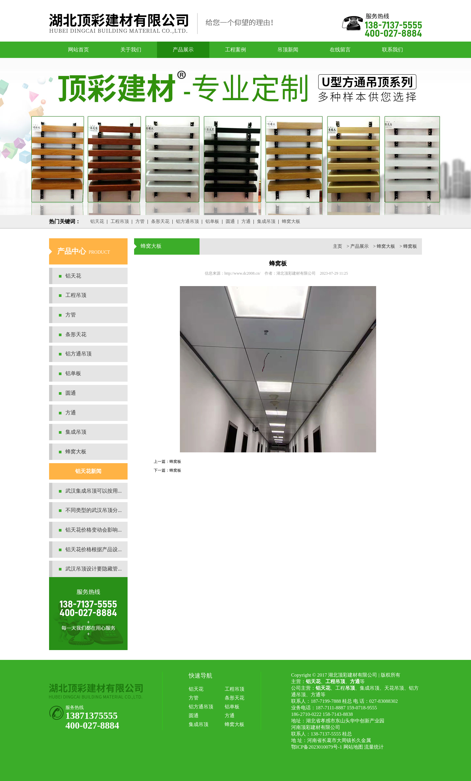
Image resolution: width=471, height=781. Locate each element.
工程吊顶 (120, 221)
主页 (337, 246)
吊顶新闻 (287, 49)
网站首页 (78, 49)
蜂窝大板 (291, 221)
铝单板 (212, 221)
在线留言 (340, 49)
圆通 (230, 221)
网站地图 (353, 747)
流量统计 (374, 747)
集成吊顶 (266, 221)
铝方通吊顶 (187, 221)
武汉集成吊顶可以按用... (93, 491)
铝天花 (97, 221)
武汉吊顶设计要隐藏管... (93, 569)
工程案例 (235, 49)
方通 (246, 221)
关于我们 (130, 49)
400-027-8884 (92, 725)
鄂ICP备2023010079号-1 (316, 747)
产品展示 (183, 49)
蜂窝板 (410, 246)
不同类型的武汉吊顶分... (93, 510)
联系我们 (392, 49)
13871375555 (91, 715)
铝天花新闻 (88, 471)
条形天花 (160, 221)
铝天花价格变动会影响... (93, 530)
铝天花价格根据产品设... (93, 549)
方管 (140, 221)
